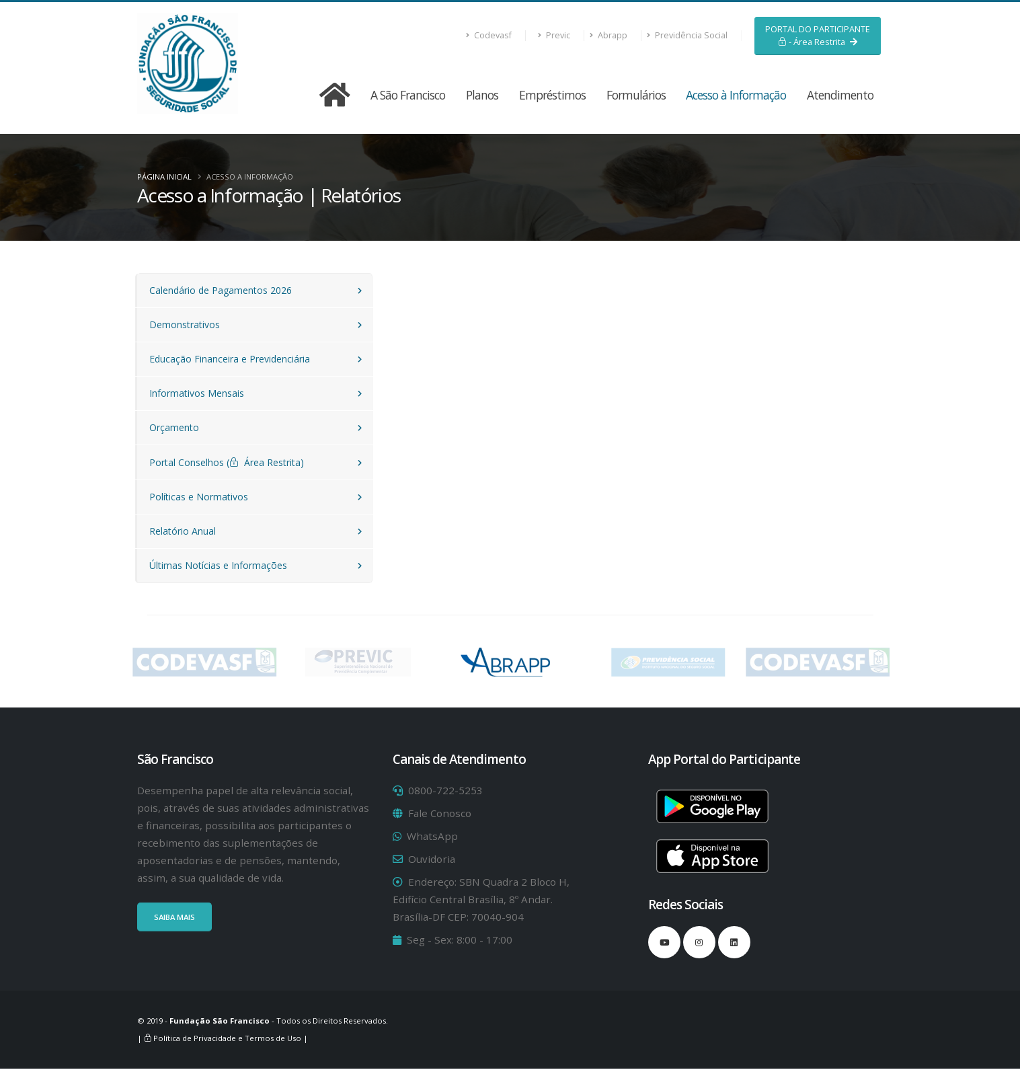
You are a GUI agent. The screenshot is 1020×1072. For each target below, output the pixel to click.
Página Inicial (164, 176)
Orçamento (174, 427)
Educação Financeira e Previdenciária (229, 358)
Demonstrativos (184, 324)
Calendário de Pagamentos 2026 (220, 290)
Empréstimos (552, 95)
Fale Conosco (439, 813)
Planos (482, 95)
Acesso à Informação (736, 95)
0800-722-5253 (445, 790)
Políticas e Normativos (198, 496)
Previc (554, 35)
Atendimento (840, 95)
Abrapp (608, 35)
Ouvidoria (431, 859)
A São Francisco (407, 95)
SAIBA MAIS (174, 917)
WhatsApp (432, 836)
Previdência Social (688, 35)
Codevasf (489, 35)
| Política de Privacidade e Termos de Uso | (222, 1038)
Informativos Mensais (196, 393)
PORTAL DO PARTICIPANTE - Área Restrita (817, 35)
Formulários (636, 95)
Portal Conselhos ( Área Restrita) (226, 462)
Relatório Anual (182, 531)
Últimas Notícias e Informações (218, 565)
